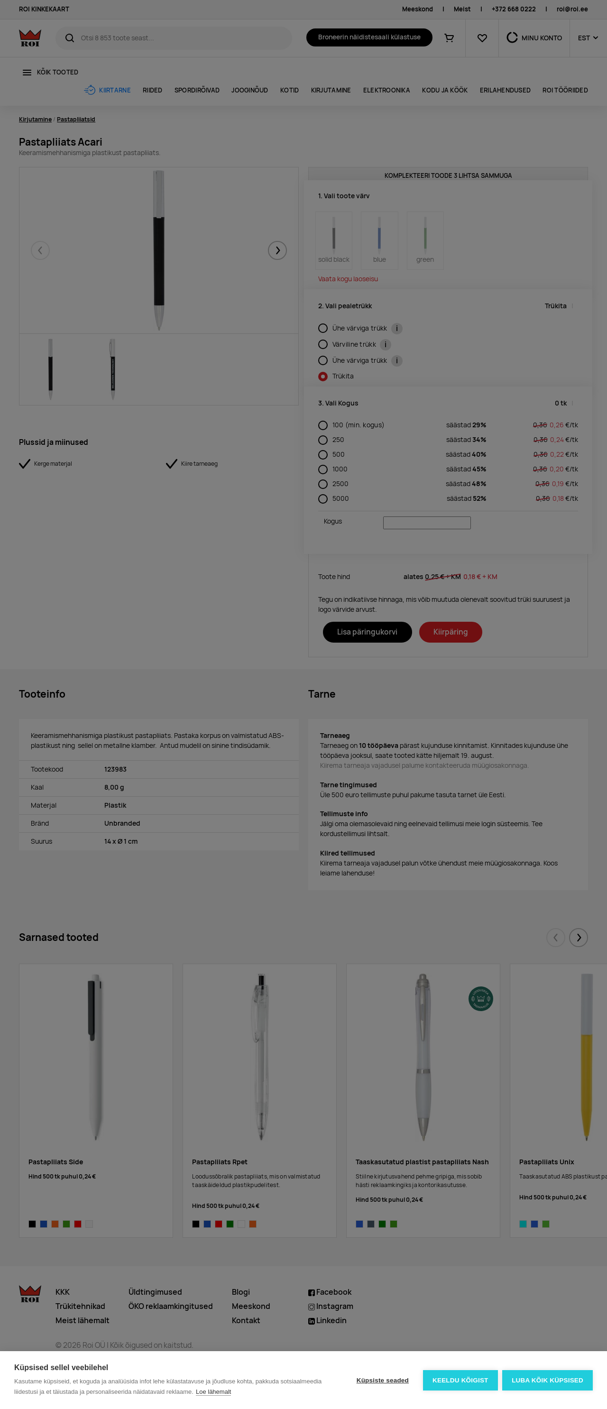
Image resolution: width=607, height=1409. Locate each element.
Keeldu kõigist (460, 1380)
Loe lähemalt (213, 1391)
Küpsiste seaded (382, 1380)
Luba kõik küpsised (547, 1380)
